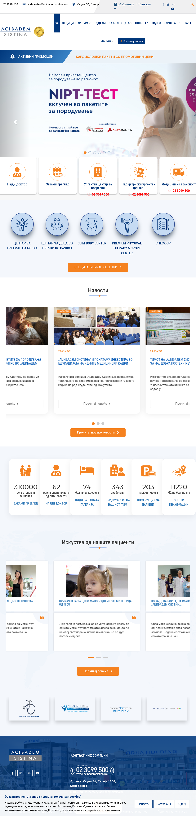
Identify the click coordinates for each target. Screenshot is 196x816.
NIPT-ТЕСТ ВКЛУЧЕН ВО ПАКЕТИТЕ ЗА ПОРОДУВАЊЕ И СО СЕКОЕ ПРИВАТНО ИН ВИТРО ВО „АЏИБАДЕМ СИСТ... (51, 363)
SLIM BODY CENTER (92, 243)
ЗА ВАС (107, 41)
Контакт (185, 23)
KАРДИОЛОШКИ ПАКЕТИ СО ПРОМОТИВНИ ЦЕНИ (115, 57)
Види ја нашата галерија (87, 502)
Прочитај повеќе (52, 403)
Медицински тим (76, 23)
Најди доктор (56, 503)
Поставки (164, 803)
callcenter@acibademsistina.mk (45, 4)
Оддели (100, 23)
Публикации (143, 4)
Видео (156, 23)
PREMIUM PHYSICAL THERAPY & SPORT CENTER (127, 248)
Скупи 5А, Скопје (86, 4)
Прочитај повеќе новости (98, 432)
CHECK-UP (163, 243)
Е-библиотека (124, 6)
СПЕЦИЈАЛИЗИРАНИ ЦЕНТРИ (98, 267)
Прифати (143, 803)
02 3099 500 (98, 194)
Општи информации (179, 502)
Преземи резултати (132, 41)
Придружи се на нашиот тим (118, 502)
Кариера (170, 23)
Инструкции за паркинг (148, 502)
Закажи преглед (26, 503)
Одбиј (182, 803)
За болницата (120, 23)
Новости (141, 23)
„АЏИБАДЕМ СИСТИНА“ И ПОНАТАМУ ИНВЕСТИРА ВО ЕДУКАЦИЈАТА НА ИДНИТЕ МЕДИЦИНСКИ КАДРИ (142, 361)
